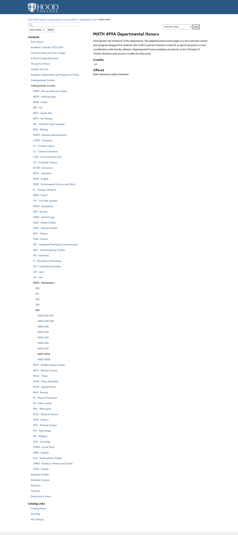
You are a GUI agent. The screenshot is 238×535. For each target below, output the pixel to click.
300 (37, 304)
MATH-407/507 (46, 315)
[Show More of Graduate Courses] (28, 479)
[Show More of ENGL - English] (31, 178)
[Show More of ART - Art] (31, 107)
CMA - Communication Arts (47, 156)
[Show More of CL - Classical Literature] (31, 151)
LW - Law (38, 277)
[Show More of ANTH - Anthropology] (31, 96)
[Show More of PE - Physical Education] (31, 397)
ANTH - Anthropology (44, 96)
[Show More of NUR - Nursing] (31, 391)
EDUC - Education (42, 173)
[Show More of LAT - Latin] (31, 271)
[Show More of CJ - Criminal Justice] (31, 145)
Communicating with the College (48, 52)
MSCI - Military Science (45, 370)
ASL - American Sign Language (49, 123)
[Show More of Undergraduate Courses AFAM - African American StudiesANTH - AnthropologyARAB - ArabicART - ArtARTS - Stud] (28, 85)
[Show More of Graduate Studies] (28, 474)
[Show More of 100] (33, 293)
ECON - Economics (43, 167)
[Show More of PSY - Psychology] (31, 430)
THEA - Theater (41, 469)
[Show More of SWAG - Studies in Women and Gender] (31, 463)
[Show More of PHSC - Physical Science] (31, 413)
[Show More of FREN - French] (31, 194)
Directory (36, 485)
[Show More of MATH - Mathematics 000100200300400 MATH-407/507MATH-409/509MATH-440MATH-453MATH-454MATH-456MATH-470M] (31, 282)
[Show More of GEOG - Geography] (31, 205)
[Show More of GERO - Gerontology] (31, 216)
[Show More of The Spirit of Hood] (28, 63)
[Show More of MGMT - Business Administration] (31, 134)
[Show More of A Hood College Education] (28, 57)
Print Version (37, 41)
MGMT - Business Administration (49, 134)
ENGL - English (41, 178)
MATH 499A (44, 354)
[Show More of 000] (33, 287)
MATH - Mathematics (44, 282)
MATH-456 (43, 343)
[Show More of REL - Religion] (31, 435)
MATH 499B (44, 359)
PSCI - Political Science (45, 425)
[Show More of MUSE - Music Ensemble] (31, 381)
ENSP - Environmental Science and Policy (54, 184)
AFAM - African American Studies (50, 91)
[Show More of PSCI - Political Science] (31, 424)
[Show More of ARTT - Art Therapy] (31, 118)
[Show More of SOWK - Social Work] (31, 446)
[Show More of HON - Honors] (31, 238)
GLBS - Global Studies (44, 222)
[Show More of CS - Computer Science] (31, 161)
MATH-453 (43, 332)
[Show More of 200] (33, 298)
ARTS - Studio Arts (42, 113)
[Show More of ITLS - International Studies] (31, 266)
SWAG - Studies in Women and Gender (53, 463)
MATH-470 (43, 348)
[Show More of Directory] (28, 485)
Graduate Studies (40, 474)
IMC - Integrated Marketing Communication (55, 244)
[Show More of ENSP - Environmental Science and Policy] (31, 183)
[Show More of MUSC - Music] (31, 375)
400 (95, 19)
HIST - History (40, 233)
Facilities (35, 490)
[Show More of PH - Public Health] (31, 402)
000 (37, 288)
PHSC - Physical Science (45, 414)
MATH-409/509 (46, 321)
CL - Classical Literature (45, 151)
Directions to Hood (41, 496)
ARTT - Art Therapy (43, 118)
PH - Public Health (42, 403)
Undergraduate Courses (43, 85)
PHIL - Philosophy (42, 408)
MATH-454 (43, 337)
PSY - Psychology (42, 430)
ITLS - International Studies (47, 266)
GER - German (40, 211)
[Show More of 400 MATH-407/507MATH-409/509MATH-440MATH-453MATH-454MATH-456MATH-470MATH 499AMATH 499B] (33, 309)
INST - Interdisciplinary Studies (49, 249)
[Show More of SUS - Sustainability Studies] (31, 457)
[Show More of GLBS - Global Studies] (31, 222)
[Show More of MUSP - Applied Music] (31, 386)
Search (51, 30)
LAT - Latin (38, 271)
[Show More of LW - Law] (31, 276)
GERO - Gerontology (43, 217)
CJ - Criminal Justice (43, 145)
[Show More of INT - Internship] (31, 255)
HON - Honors (40, 238)
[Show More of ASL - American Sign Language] (31, 123)
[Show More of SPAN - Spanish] (31, 452)
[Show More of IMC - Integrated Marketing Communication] (31, 244)
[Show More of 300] (33, 304)
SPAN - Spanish (41, 452)
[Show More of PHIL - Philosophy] (31, 408)
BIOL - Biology (40, 129)
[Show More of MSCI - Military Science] (31, 370)
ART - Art (37, 107)
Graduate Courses (40, 479)
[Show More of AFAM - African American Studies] (31, 90)
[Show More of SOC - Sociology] (31, 441)
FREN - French (40, 195)
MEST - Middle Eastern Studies (49, 364)
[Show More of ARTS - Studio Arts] (31, 112)
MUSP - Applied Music (44, 386)
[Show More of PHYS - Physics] (31, 419)
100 (37, 293)
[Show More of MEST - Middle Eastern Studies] (31, 364)
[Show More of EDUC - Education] (31, 172)
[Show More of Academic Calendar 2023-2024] (28, 46)
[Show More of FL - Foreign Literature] (31, 189)
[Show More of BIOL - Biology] (31, 129)
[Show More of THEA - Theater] (31, 468)
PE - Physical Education (45, 397)
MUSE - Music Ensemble (45, 381)
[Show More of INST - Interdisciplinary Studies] (31, 249)
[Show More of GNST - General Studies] (31, 227)
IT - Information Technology (47, 260)
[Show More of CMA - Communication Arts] (31, 156)
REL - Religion (40, 436)
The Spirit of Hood (40, 63)
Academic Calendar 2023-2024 (47, 47)
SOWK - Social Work (43, 447)
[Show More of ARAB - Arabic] (31, 101)
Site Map (35, 513)
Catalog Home (38, 508)
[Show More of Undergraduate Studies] (28, 79)
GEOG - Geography (43, 206)
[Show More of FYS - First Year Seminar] (31, 200)
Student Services (39, 69)
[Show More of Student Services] (28, 68)
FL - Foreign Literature (44, 189)
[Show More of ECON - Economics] (31, 167)
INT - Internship (41, 255)
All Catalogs (37, 519)
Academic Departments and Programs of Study (55, 74)
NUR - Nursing (40, 392)
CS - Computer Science (45, 162)
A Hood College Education (44, 58)
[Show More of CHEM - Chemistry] (31, 140)
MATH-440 (43, 326)
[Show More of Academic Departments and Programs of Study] (28, 74)
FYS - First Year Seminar (45, 200)
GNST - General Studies (45, 228)
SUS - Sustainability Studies (47, 458)
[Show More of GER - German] (31, 211)
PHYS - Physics (40, 419)
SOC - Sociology (41, 441)
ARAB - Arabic (40, 102)
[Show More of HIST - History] (31, 233)
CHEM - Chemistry (42, 140)
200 (37, 299)
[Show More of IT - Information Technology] (31, 260)
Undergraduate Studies (43, 80)
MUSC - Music (40, 375)
